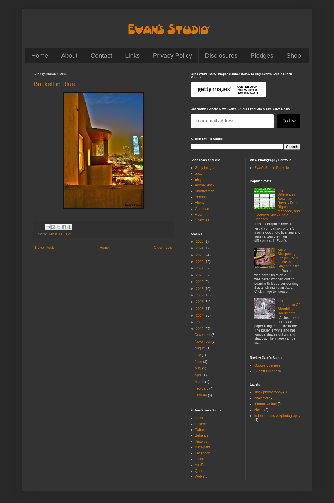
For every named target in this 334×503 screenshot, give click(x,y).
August (200, 348)
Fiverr (199, 215)
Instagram (202, 447)
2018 (200, 289)
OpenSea (202, 220)
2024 (200, 248)
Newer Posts (45, 248)
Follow (289, 120)
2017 (200, 295)
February (202, 388)
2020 (200, 275)
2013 (200, 322)
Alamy (199, 203)
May (198, 368)
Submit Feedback (267, 371)
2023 (200, 255)
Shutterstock (204, 191)
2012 (200, 329)
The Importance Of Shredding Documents (289, 306)
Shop (293, 55)
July (198, 355)
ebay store (262, 398)
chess (258, 410)
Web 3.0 (201, 477)
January (201, 395)
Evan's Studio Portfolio (271, 168)
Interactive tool (265, 404)
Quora (199, 471)
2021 (200, 268)
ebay (198, 173)
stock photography (268, 392)
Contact (101, 55)
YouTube (201, 465)
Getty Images (205, 168)
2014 (200, 315)
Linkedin (201, 424)
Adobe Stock (204, 185)
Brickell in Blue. (55, 84)
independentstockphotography (277, 416)
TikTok (200, 459)
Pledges (261, 55)
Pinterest (201, 442)
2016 (200, 302)
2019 (200, 282)
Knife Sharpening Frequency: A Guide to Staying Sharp (288, 258)
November (203, 342)
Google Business (267, 365)
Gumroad (202, 209)
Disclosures (221, 55)
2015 (200, 309)
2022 (200, 262)
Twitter (200, 430)
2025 (200, 242)
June (199, 362)
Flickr (199, 418)
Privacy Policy (172, 55)
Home (39, 55)
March (200, 382)
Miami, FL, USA (60, 234)
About (69, 55)
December (203, 335)
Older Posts (163, 248)
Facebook (202, 453)
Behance (201, 197)
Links (132, 55)
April (198, 375)
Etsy (198, 180)
